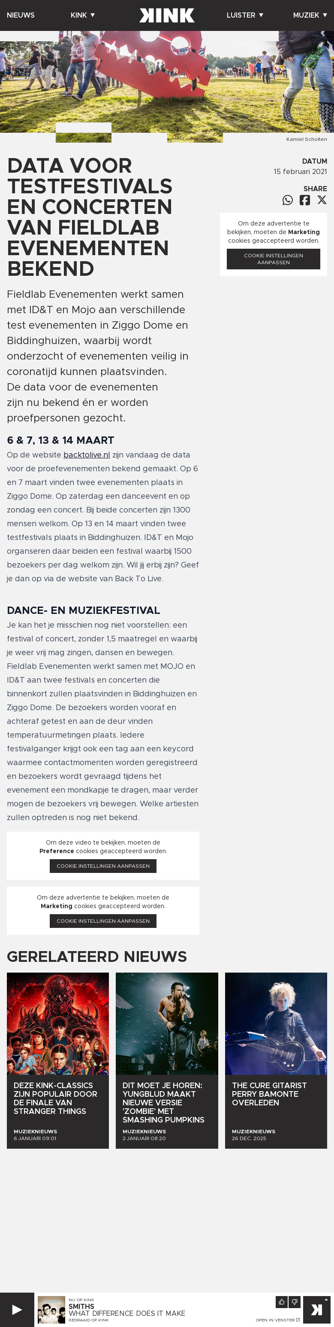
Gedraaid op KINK (89, 1320)
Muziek (310, 15)
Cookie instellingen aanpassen (103, 866)
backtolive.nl (86, 455)
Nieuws (21, 15)
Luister (245, 15)
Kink (83, 15)
